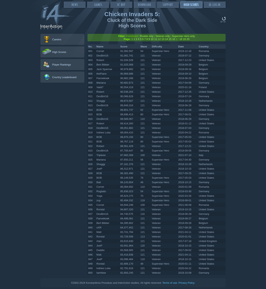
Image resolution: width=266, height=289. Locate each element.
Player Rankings (61, 64)
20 (188, 39)
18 (180, 39)
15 (170, 39)
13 (162, 39)
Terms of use (169, 282)
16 (173, 39)
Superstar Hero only (183, 36)
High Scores (59, 52)
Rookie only (147, 36)
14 (166, 39)
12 (159, 39)
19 (184, 39)
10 (152, 39)
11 (155, 39)
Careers (56, 39)
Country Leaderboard (64, 77)
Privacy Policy (186, 282)
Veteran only (163, 36)
